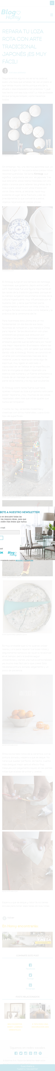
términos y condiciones (24, 560)
